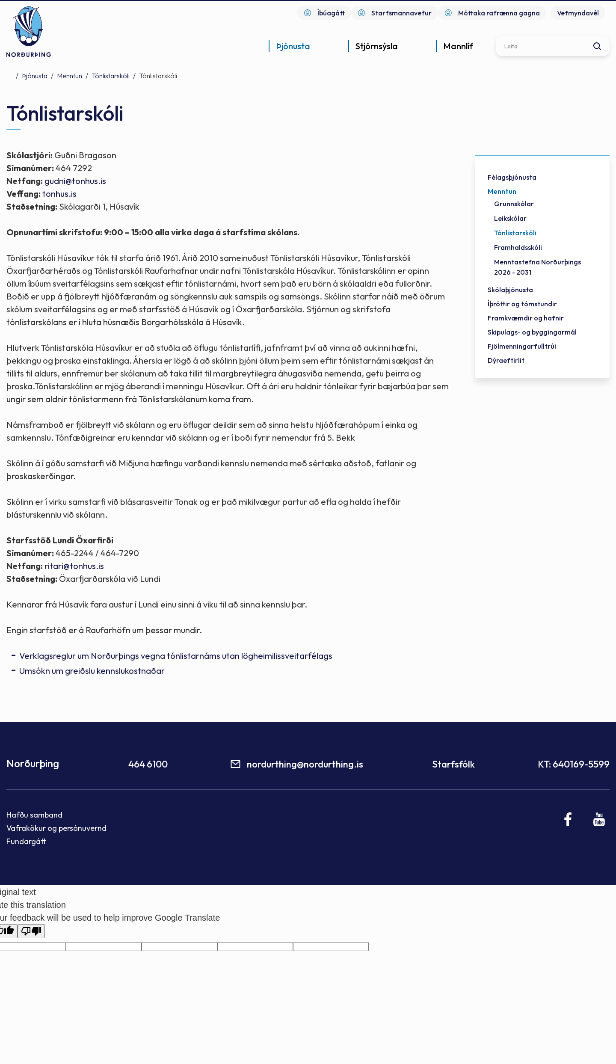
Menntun (69, 75)
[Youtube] (599, 819)
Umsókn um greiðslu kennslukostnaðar (92, 670)
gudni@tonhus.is (75, 180)
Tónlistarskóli (111, 75)
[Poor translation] (31, 931)
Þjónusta (34, 75)
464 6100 (148, 764)
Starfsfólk (453, 764)
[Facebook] (568, 819)
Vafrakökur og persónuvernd (56, 828)
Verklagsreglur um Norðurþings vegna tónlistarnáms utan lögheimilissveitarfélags (175, 655)
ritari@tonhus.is (74, 565)
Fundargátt (26, 841)
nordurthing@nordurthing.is (305, 764)
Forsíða (9, 75)
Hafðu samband (34, 815)
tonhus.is (59, 193)
